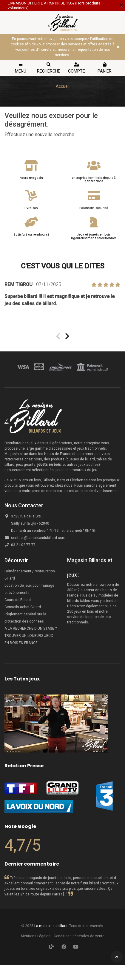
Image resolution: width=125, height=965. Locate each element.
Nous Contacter (23, 505)
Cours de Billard (18, 600)
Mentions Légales (35, 936)
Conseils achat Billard (22, 607)
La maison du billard (50, 926)
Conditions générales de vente (79, 936)
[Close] (121, 5)
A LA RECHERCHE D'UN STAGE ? (30, 628)
